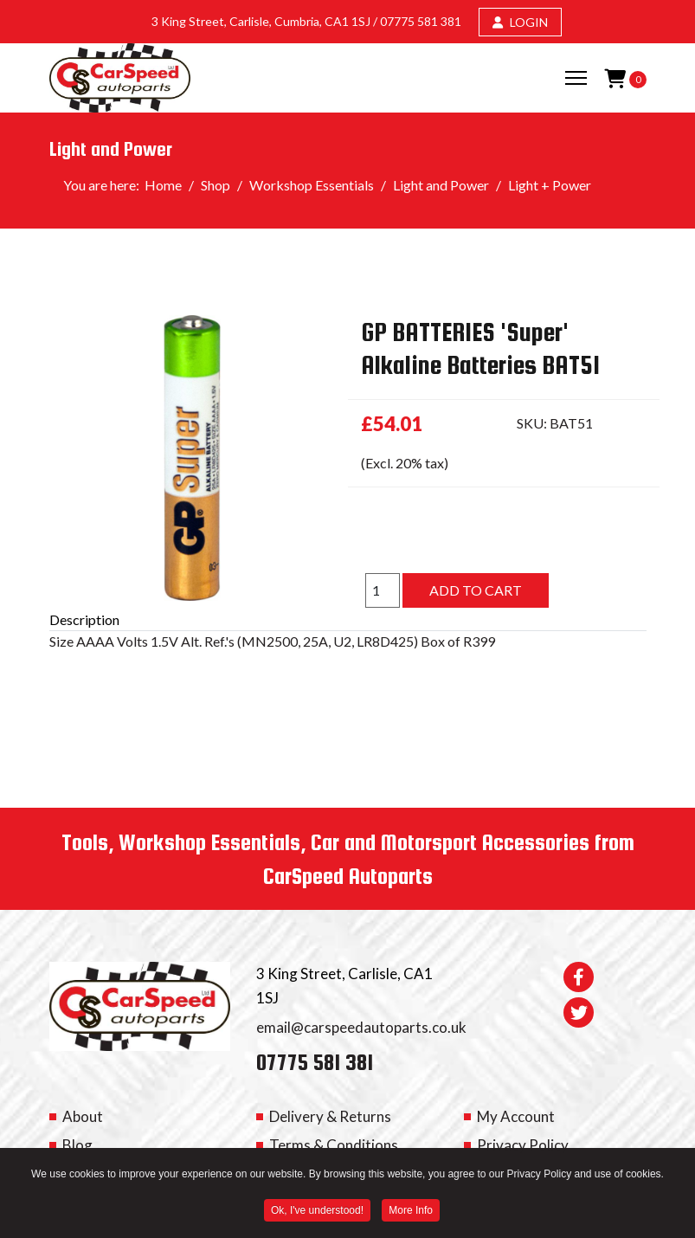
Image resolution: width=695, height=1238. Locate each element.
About (82, 1116)
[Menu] (576, 78)
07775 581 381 (420, 21)
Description (84, 619)
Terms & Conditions (333, 1145)
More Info (411, 1212)
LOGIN (520, 22)
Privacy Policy (523, 1145)
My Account (516, 1116)
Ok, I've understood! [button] (317, 1212)
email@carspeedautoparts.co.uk (361, 1027)
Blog (77, 1145)
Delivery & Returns (330, 1116)
